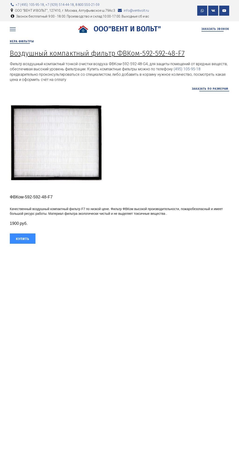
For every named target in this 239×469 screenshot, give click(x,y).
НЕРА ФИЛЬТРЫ (22, 41)
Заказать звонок (215, 29)
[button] (22, 238)
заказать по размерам (210, 88)
